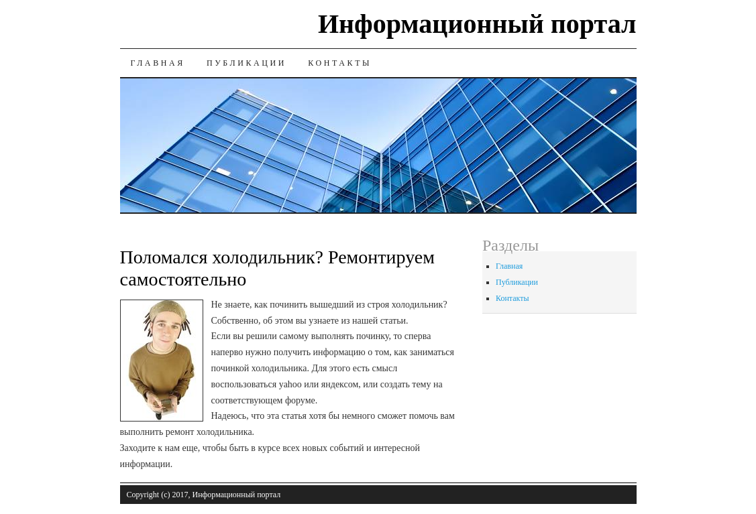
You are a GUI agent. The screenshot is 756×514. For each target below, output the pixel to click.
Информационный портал (477, 24)
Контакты (340, 63)
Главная (158, 63)
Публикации (246, 63)
